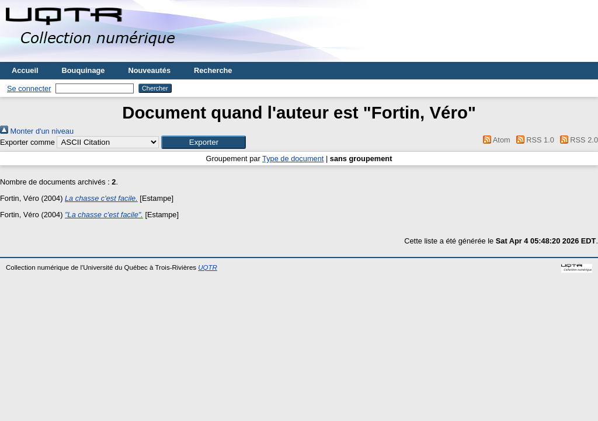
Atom (494, 139)
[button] (203, 142)
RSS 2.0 (577, 139)
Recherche (213, 70)
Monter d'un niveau (37, 131)
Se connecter (29, 88)
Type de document (293, 158)
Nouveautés (149, 70)
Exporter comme (27, 142)
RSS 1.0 (533, 139)
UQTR (207, 267)
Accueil (25, 70)
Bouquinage (83, 70)
